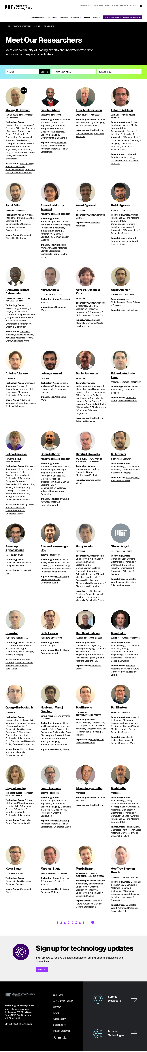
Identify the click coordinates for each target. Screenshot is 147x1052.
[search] (141, 6)
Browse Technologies (132, 17)
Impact (87, 17)
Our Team (124, 6)
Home (8, 26)
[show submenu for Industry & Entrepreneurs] (80, 17)
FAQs (56, 1013)
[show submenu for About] (99, 17)
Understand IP (85, 6)
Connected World (56, 145)
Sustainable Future (15, 169)
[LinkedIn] (59, 1038)
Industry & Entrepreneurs (69, 17)
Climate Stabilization (22, 172)
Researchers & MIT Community (43, 17)
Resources (98, 6)
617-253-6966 (12, 1025)
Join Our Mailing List (63, 1001)
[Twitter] (54, 1038)
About (95, 17)
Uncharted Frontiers (15, 511)
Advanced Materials (15, 166)
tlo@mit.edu (26, 1025)
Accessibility (59, 1019)
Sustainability (59, 1025)
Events (115, 6)
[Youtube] (65, 1038)
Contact (134, 6)
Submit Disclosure (113, 17)
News (107, 6)
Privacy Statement (62, 1031)
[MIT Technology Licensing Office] (18, 7)
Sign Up (42, 970)
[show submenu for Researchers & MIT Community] (56, 17)
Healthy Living (27, 163)
